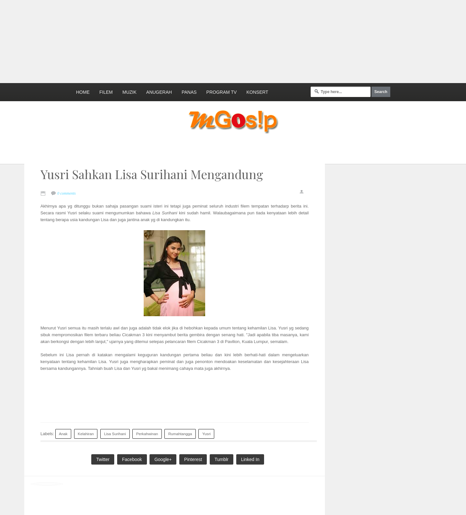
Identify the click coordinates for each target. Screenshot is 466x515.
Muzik (129, 92)
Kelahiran (86, 434)
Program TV (221, 92)
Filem (106, 92)
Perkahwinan (147, 434)
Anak (63, 434)
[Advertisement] (157, 40)
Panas (189, 92)
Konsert (257, 92)
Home (83, 92)
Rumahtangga (180, 434)
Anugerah (159, 92)
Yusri (206, 434)
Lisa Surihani (115, 434)
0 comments (66, 193)
